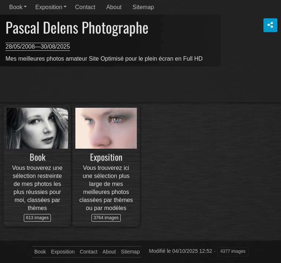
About (113, 7)
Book (15, 7)
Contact (85, 7)
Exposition (48, 7)
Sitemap (143, 7)
